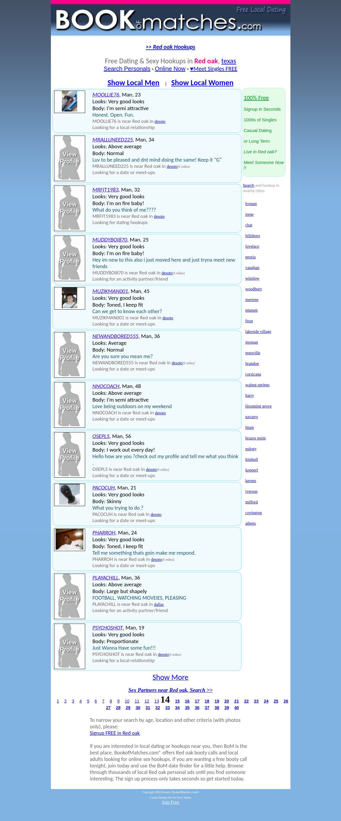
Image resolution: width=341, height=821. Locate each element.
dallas (159, 604)
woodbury (253, 289)
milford (251, 502)
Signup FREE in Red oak (115, 733)
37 (207, 707)
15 (177, 701)
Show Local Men (133, 82)
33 (167, 707)
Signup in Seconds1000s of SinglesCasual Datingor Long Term (264, 133)
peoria (250, 257)
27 (108, 707)
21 (236, 701)
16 (187, 701)
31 (148, 707)
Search (248, 185)
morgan (251, 342)
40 (236, 707)
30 (138, 707)
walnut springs (257, 385)
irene (249, 214)
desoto (160, 121)
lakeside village (258, 331)
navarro (251, 417)
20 (226, 701)
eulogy (251, 449)
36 (197, 707)
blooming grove (258, 406)
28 (118, 707)
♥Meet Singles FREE (213, 68)
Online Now (170, 68)
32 (157, 707)
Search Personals (127, 68)
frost (249, 321)
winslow (252, 278)
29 (128, 707)
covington (253, 513)
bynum (251, 204)
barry (249, 395)
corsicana (253, 374)
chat (248, 225)
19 (216, 701)
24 (266, 701)
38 (217, 707)
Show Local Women (202, 82)
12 (147, 701)
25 (276, 701)
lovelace (252, 246)
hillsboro (252, 236)
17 (197, 701)
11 (137, 701)
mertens (251, 299)
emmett (251, 310)
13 (156, 701)
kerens (250, 481)
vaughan (252, 267)
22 (246, 701)
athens (250, 523)
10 (127, 701)
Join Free (170, 802)
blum (249, 427)
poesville (253, 353)
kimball (251, 459)
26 (286, 701)
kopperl (251, 470)
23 (256, 701)
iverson (251, 491)
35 (187, 707)
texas (228, 61)
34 (177, 707)
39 (226, 707)
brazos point (255, 438)
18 (207, 701)
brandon (252, 363)
